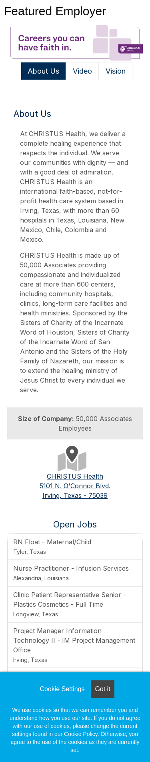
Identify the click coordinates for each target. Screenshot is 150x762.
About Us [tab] (43, 71)
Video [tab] (82, 71)
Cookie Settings (62, 689)
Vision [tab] (116, 71)
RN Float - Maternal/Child (52, 546)
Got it (102, 689)
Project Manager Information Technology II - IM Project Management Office (74, 645)
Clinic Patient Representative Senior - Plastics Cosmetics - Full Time (69, 604)
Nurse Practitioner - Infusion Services (71, 573)
